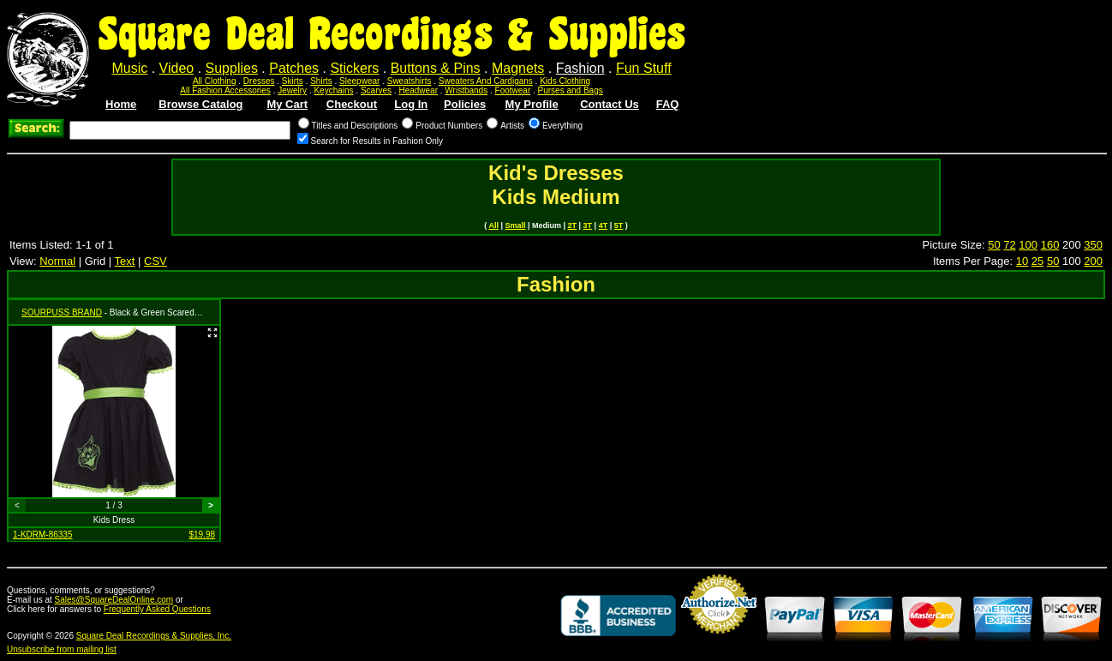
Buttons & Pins (436, 68)
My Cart (287, 104)
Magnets (518, 68)
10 (1022, 261)
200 (1093, 261)
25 (1037, 261)
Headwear (418, 90)
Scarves (376, 90)
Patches (294, 68)
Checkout (351, 104)
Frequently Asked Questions (157, 609)
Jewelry (292, 90)
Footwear (513, 90)
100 (1028, 244)
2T (572, 225)
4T (603, 225)
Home (120, 104)
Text (125, 261)
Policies (465, 104)
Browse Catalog (200, 104)
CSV (155, 261)
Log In (410, 104)
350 (1093, 244)
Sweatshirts (409, 81)
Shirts (321, 81)
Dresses (259, 81)
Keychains (333, 90)
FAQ (667, 104)
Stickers (354, 68)
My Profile (532, 104)
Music (129, 68)
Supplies (232, 68)
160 (1050, 244)
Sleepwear (359, 81)
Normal (57, 261)
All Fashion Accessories (225, 90)
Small (515, 225)
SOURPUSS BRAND (61, 312)
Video (176, 68)
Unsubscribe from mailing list (62, 649)
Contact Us (609, 104)
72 (1009, 244)
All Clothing (214, 81)
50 (994, 244)
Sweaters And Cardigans (486, 81)
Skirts (292, 81)
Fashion (580, 68)
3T (588, 225)
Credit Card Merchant (719, 640)
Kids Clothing (565, 81)
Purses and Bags (570, 90)
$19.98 (201, 534)
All (493, 225)
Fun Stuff (644, 68)
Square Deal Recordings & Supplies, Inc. (153, 635)
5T (619, 225)
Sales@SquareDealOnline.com (114, 599)
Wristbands (466, 90)
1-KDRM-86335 (42, 534)
